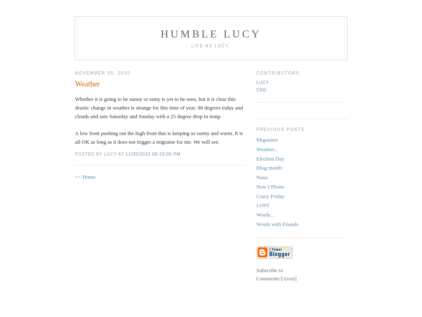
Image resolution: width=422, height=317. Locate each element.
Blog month (269, 168)
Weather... (267, 149)
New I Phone (270, 187)
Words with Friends (277, 224)
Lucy (262, 82)
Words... (265, 215)
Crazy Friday (270, 196)
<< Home (85, 177)
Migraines (267, 140)
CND (261, 90)
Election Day (270, 159)
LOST (263, 205)
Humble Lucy (211, 34)
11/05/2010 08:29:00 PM (153, 154)
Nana (261, 177)
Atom (289, 278)
